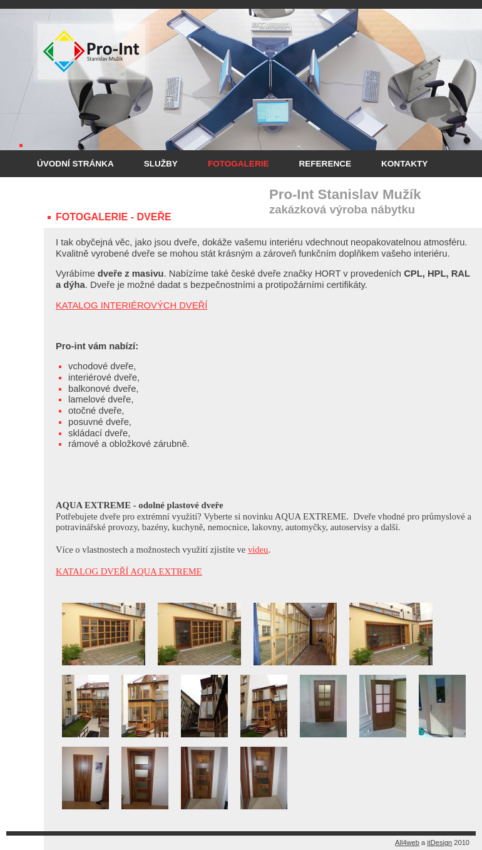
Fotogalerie (238, 163)
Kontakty (404, 163)
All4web (407, 842)
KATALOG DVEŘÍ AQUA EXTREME (129, 571)
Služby (161, 163)
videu (258, 550)
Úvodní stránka (75, 163)
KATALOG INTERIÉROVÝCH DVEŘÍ (131, 305)
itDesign (439, 842)
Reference (325, 163)
